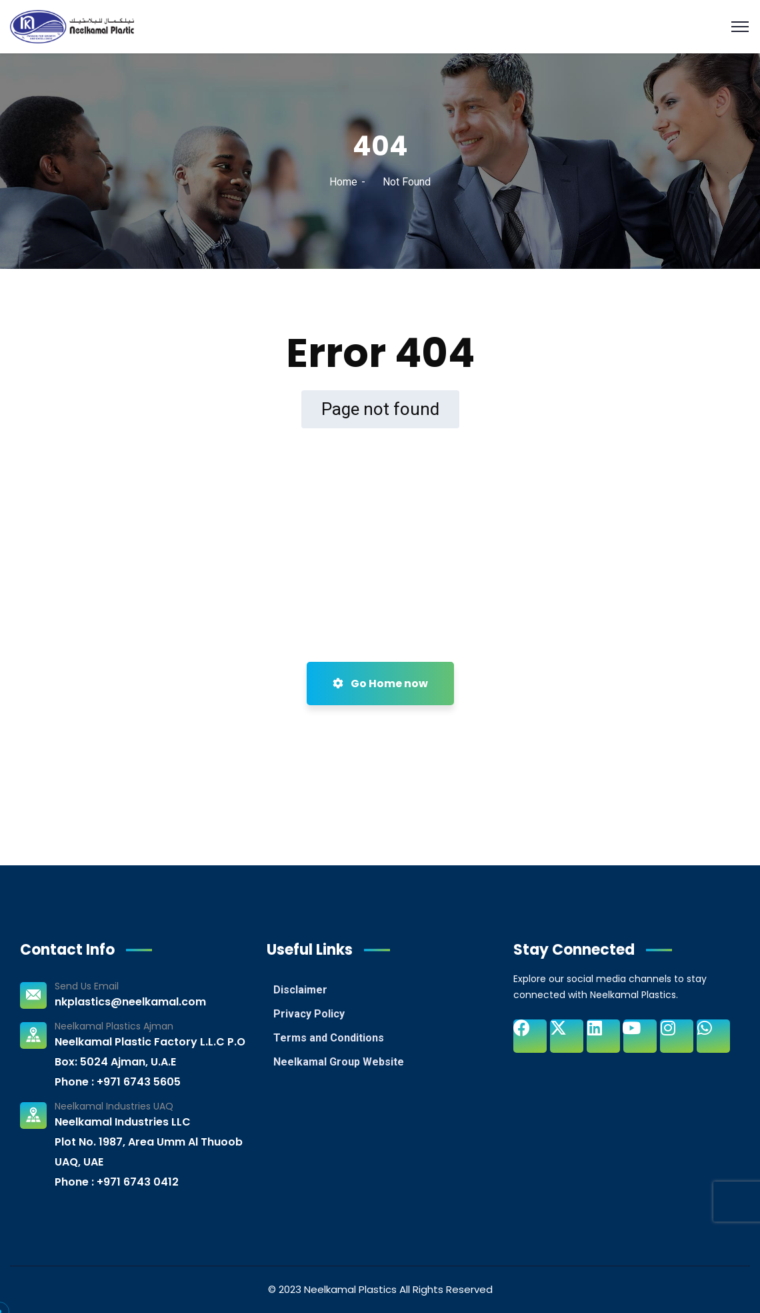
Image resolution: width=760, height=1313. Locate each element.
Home (343, 181)
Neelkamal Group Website (338, 1061)
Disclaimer (300, 989)
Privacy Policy (309, 1013)
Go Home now (380, 683)
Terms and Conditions (328, 1037)
